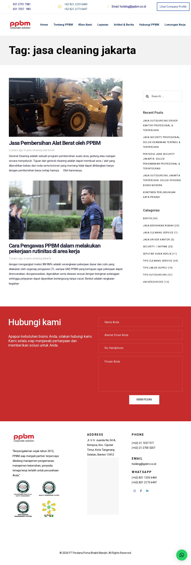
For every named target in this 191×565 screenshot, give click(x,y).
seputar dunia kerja (157, 254)
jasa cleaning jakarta (39, 258)
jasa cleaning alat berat (40, 150)
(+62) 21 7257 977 (143, 443)
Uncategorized (153, 282)
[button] (181, 555)
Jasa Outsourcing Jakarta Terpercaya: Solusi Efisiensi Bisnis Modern (162, 180)
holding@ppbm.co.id (133, 6)
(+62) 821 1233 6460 (144, 477)
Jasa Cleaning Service (158, 232)
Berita (147, 218)
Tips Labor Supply (155, 267)
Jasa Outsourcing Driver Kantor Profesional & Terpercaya (160, 125)
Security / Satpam (155, 246)
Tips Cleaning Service (157, 260)
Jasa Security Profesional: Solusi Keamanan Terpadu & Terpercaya (161, 142)
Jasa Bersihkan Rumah (158, 225)
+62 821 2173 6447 (75, 8)
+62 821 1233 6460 (75, 4)
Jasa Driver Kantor (156, 239)
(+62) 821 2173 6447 (144, 482)
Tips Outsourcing (155, 274)
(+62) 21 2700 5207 (143, 447)
